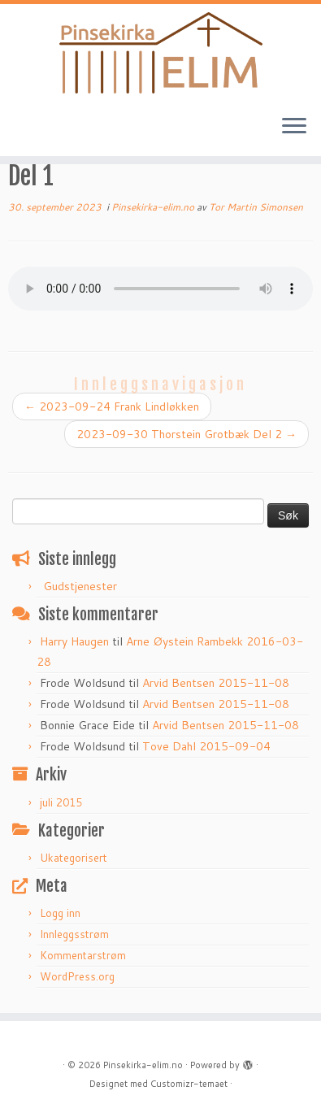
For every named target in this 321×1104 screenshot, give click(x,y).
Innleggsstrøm (74, 934)
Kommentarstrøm (83, 955)
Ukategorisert (73, 857)
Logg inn (60, 913)
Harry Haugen (74, 641)
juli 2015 (61, 802)
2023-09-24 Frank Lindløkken (111, 406)
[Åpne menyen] (294, 127)
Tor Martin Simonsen (256, 207)
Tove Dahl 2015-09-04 (206, 746)
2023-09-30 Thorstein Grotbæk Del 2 (186, 434)
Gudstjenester (80, 586)
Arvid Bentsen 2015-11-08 (215, 683)
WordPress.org (77, 976)
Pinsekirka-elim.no (154, 207)
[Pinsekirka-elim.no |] (160, 52)
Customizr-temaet (189, 1083)
